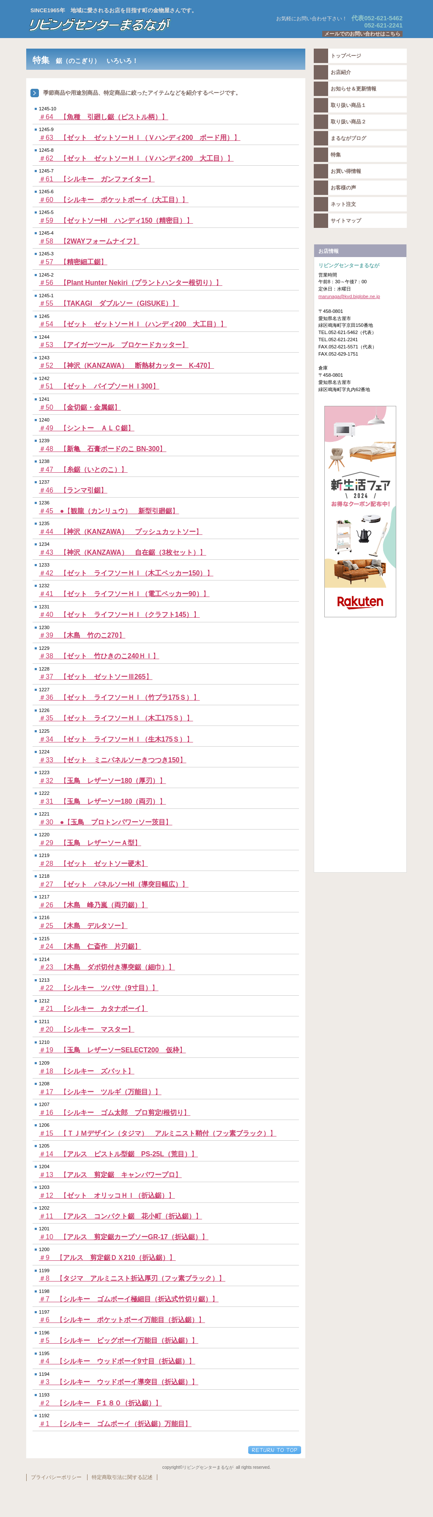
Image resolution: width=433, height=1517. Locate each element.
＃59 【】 (116, 220)
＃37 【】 (96, 676)
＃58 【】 (89, 241)
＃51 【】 (99, 386)
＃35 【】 (116, 718)
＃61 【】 (97, 179)
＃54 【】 (133, 324)
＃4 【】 (117, 1361)
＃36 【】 (119, 697)
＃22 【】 (99, 987)
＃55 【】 (109, 303)
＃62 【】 (136, 158)
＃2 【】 (100, 1403)
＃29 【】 (90, 842)
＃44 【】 (121, 531)
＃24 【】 (90, 946)
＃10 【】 (123, 1236)
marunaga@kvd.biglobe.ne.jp (349, 296)
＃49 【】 (86, 428)
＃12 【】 (107, 1195)
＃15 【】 (158, 1133)
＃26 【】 (93, 905)
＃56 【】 (130, 282)
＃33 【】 (112, 760)
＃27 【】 (114, 884)
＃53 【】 (114, 344)
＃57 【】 (73, 262)
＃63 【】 (140, 137)
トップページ (346, 56)
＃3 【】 (118, 1382)
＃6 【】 (122, 1319)
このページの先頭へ (274, 1450)
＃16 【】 (114, 1112)
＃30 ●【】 (105, 822)
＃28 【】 (93, 863)
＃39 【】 (82, 635)
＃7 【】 (129, 1299)
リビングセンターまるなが (132, 25)
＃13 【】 (110, 1174)
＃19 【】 (112, 1050)
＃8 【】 (132, 1278)
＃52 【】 (126, 365)
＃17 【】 (100, 1091)
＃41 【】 (124, 593)
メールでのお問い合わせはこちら (362, 34)
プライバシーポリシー (56, 1477)
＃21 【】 (93, 1008)
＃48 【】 (102, 448)
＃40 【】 (119, 614)
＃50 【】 (80, 407)
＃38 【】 (99, 656)
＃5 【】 (118, 1340)
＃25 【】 (83, 925)
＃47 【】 (83, 469)
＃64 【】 (103, 116)
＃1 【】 (115, 1423)
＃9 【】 (107, 1257)
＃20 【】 (86, 1029)
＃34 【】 (116, 739)
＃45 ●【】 (109, 511)
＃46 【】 (73, 490)
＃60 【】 (114, 199)
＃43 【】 (122, 552)
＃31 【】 (102, 801)
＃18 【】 (86, 1071)
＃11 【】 (120, 1216)
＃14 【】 (118, 1154)
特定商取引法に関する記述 (122, 1477)
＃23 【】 (107, 967)
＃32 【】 (102, 780)
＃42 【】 (126, 573)
